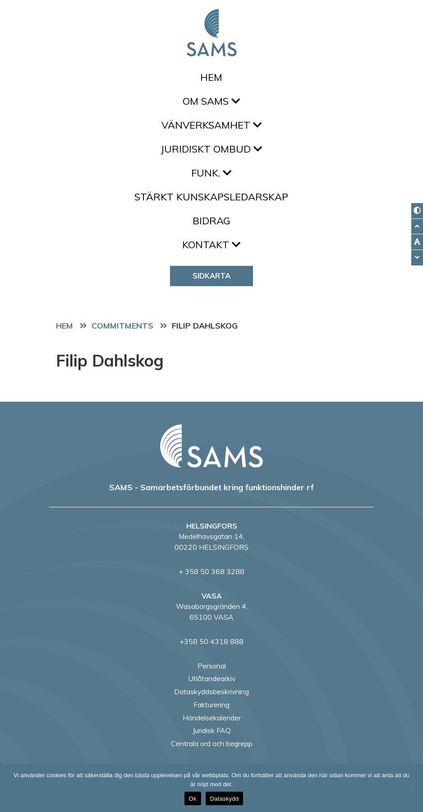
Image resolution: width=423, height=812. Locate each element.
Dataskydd (224, 798)
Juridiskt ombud (211, 149)
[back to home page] (211, 446)
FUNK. (211, 173)
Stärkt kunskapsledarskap (211, 196)
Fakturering (211, 704)
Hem (211, 77)
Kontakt (211, 244)
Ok (193, 798)
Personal (212, 665)
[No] (411, 788)
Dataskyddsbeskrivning (211, 691)
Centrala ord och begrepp (212, 743)
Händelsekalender (212, 717)
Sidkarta (211, 275)
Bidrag (211, 220)
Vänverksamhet (211, 125)
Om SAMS (211, 101)
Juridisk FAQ (212, 730)
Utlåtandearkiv (211, 678)
